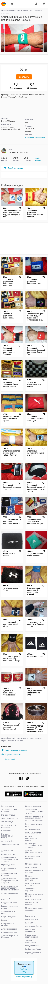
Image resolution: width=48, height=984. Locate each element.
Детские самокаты (32, 829)
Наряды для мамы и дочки (33, 825)
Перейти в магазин (13, 168)
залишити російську (24, 977)
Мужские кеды (31, 867)
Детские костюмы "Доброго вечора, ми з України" (9, 859)
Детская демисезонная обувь (33, 852)
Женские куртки (7, 806)
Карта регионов (31, 919)
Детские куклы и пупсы (8, 912)
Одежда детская (8, 865)
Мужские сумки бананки (31, 904)
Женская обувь (7, 822)
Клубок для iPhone (33, 949)
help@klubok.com (32, 946)
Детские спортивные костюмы (9, 937)
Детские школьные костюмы (9, 874)
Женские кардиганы (9, 818)
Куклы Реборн (7, 899)
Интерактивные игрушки (7, 924)
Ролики (4, 920)
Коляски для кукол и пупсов (9, 907)
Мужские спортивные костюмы (34, 872)
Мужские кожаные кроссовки (32, 884)
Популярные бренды (33, 926)
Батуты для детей (8, 917)
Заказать (24, 77)
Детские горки (7, 851)
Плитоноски (6, 831)
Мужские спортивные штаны (34, 895)
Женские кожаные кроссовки (8, 826)
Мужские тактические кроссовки (34, 909)
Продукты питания (9, 903)
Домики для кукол (8, 854)
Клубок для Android (33, 953)
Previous (1, 38)
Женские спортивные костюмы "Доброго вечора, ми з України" (34, 819)
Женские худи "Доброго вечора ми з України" (34, 811)
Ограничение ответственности (32, 936)
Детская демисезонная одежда (31, 838)
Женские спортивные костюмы (10, 811)
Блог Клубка (30, 923)
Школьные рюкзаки (9, 932)
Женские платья (8, 815)
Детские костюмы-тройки (8, 869)
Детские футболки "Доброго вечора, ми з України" (9, 881)
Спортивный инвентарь (35, 137)
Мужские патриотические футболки (31, 878)
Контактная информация (30, 931)
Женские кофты (7, 841)
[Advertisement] (24, 59)
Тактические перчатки (30, 890)
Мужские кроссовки (33, 864)
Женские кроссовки (33, 806)
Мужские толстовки (33, 899)
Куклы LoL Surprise (33, 833)
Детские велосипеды (10, 893)
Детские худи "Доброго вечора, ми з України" (33, 845)
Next (46, 38)
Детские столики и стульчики (32, 857)
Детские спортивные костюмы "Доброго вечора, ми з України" (10, 888)
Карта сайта (30, 916)
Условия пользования (30, 941)
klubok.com (3, 3)
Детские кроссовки (9, 929)
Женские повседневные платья (7, 836)
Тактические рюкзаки (10, 845)
